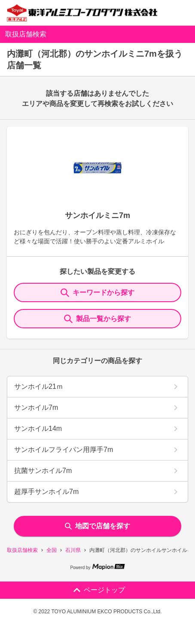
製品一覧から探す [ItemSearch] (97, 319)
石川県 (73, 550)
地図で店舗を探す (97, 526)
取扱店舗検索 (22, 550)
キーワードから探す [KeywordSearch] (97, 292)
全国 (51, 550)
